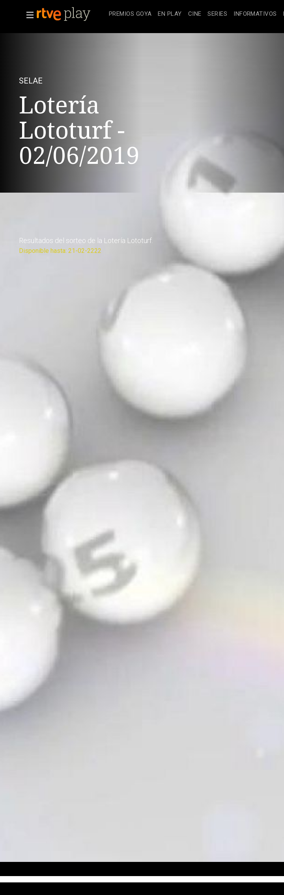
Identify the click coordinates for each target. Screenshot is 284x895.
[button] (27, 15)
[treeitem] (130, 14)
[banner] (71, 14)
